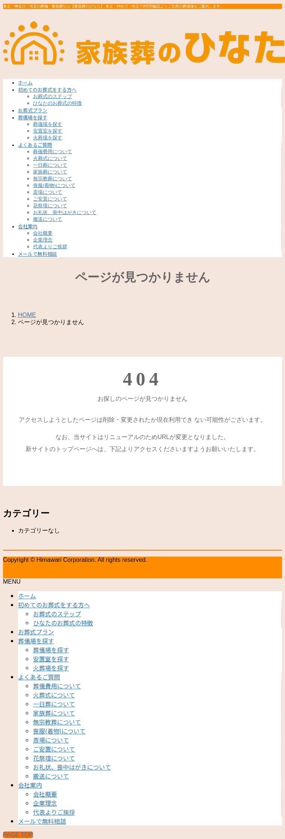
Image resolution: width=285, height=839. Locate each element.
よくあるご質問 (39, 676)
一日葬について (50, 165)
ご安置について (50, 199)
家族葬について (50, 172)
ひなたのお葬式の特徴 (57, 103)
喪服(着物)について (54, 185)
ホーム (27, 595)
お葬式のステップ (52, 96)
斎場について (47, 192)
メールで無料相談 (42, 820)
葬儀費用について (52, 151)
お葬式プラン (36, 631)
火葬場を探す (47, 137)
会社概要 (42, 233)
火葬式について (50, 158)
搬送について (47, 219)
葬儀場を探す (47, 124)
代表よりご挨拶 (50, 246)
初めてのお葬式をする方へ (54, 604)
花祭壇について (50, 205)
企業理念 (42, 240)
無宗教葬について (52, 178)
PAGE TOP (18, 834)
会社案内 (30, 784)
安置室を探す (47, 131)
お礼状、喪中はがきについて (64, 212)
